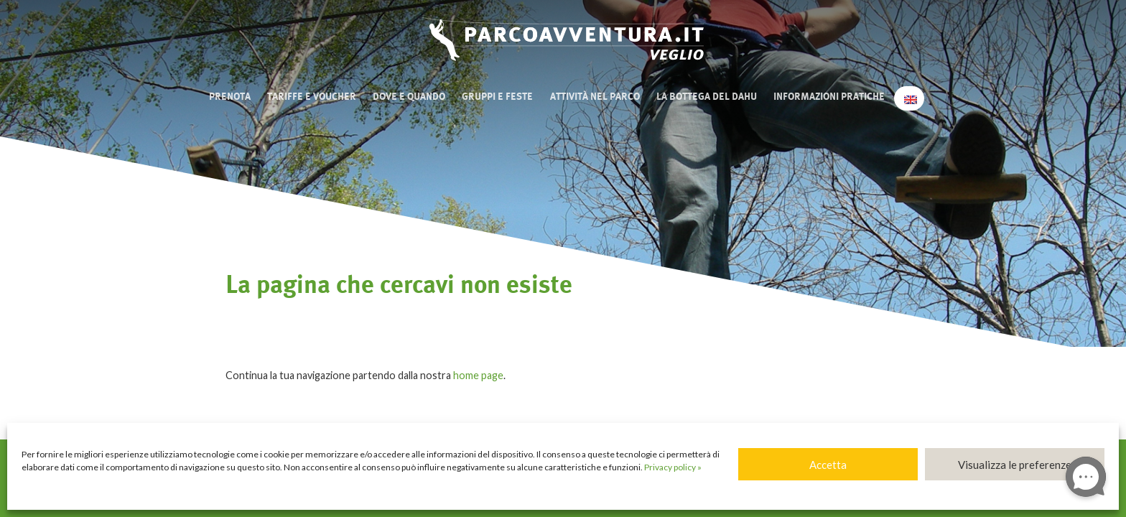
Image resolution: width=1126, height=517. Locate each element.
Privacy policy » (673, 467)
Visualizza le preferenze (1014, 464)
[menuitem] (909, 98)
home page (478, 375)
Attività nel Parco (595, 96)
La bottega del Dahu (706, 96)
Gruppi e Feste (497, 96)
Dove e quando (409, 96)
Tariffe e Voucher (311, 96)
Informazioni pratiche (829, 96)
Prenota (230, 96)
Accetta (828, 464)
